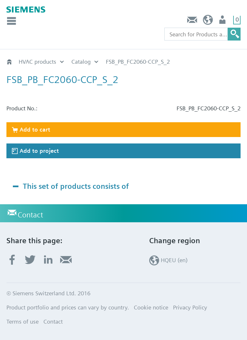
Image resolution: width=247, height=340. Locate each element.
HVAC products (37, 61)
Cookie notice (151, 307)
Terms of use (22, 321)
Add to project (39, 150)
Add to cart (35, 129)
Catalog (81, 61)
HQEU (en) (208, 21)
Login (223, 21)
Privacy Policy (190, 307)
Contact (192, 21)
